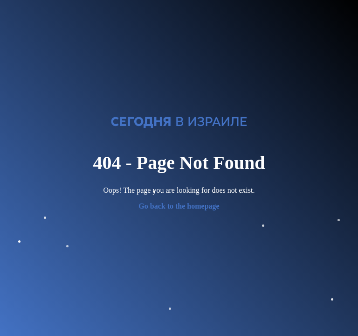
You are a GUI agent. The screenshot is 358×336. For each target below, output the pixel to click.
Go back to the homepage (178, 206)
